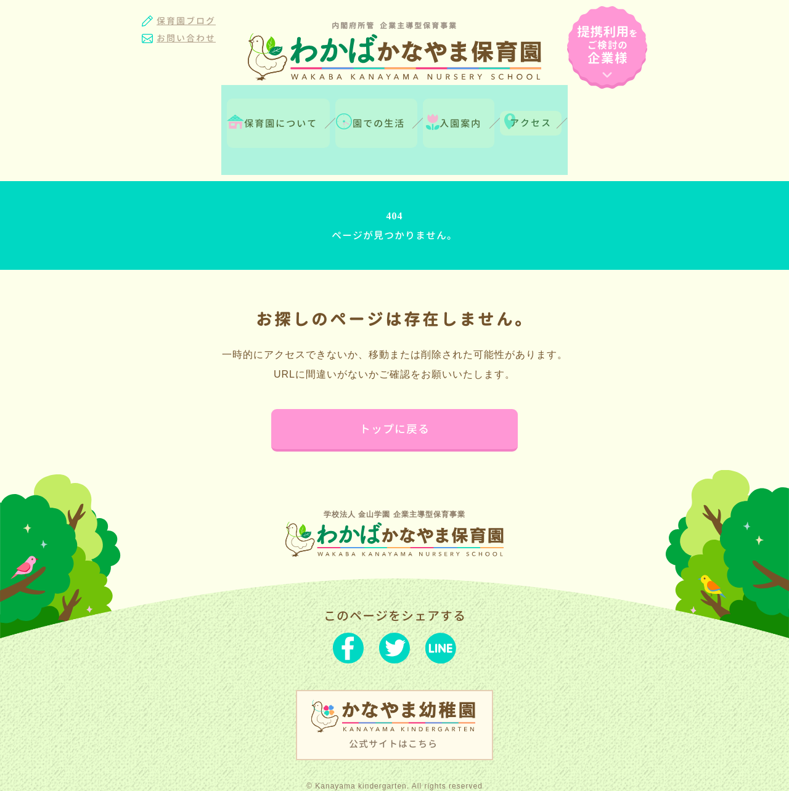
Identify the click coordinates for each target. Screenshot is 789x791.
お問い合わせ (186, 38)
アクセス (590, 111)
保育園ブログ (186, 20)
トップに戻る (394, 390)
